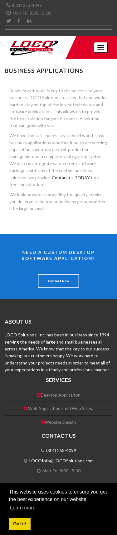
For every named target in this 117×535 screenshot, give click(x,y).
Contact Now (58, 280)
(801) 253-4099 (27, 5)
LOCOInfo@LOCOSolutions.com (60, 460)
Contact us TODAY (71, 177)
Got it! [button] (19, 523)
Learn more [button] (23, 507)
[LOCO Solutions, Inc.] (34, 47)
